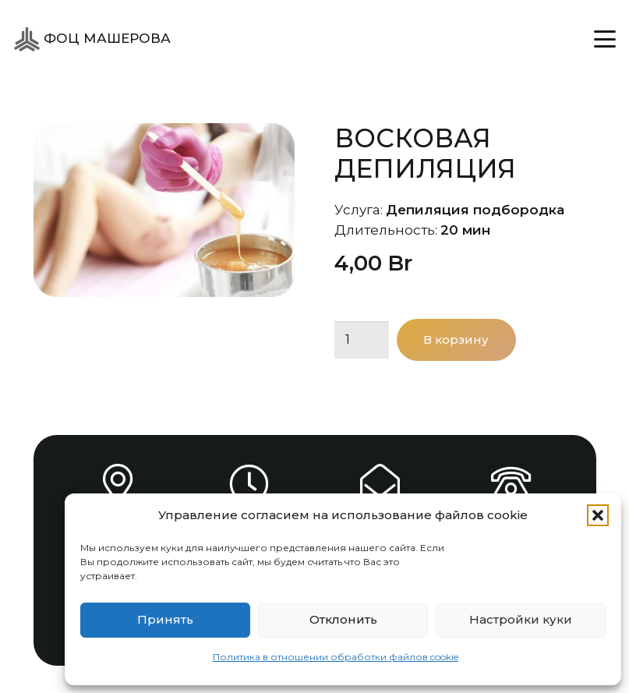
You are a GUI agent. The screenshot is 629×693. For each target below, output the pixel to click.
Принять (165, 619)
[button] (598, 515)
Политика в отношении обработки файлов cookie (335, 657)
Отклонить (343, 619)
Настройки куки (520, 619)
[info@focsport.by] (380, 484)
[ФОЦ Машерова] (27, 39)
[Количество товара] (361, 340)
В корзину (456, 339)
